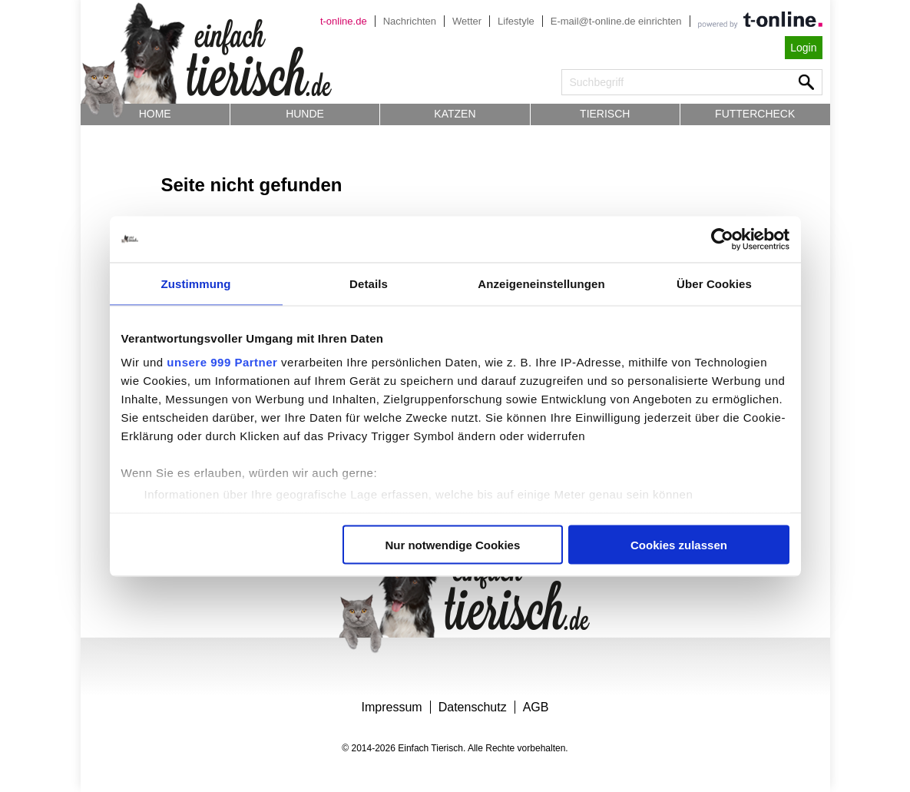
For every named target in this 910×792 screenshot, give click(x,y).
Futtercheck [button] (755, 114)
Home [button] (155, 114)
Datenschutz (472, 707)
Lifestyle (516, 21)
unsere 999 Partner (222, 362)
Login (803, 47)
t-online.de (343, 21)
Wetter (466, 21)
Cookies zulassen (678, 544)
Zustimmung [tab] (196, 283)
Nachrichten (409, 21)
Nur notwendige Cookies (452, 544)
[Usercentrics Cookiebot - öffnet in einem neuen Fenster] (722, 238)
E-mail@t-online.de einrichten (616, 21)
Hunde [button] (305, 114)
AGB (536, 707)
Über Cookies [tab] (714, 283)
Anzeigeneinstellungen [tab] (541, 283)
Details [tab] (368, 283)
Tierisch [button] (605, 114)
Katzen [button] (454, 114)
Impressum (392, 707)
